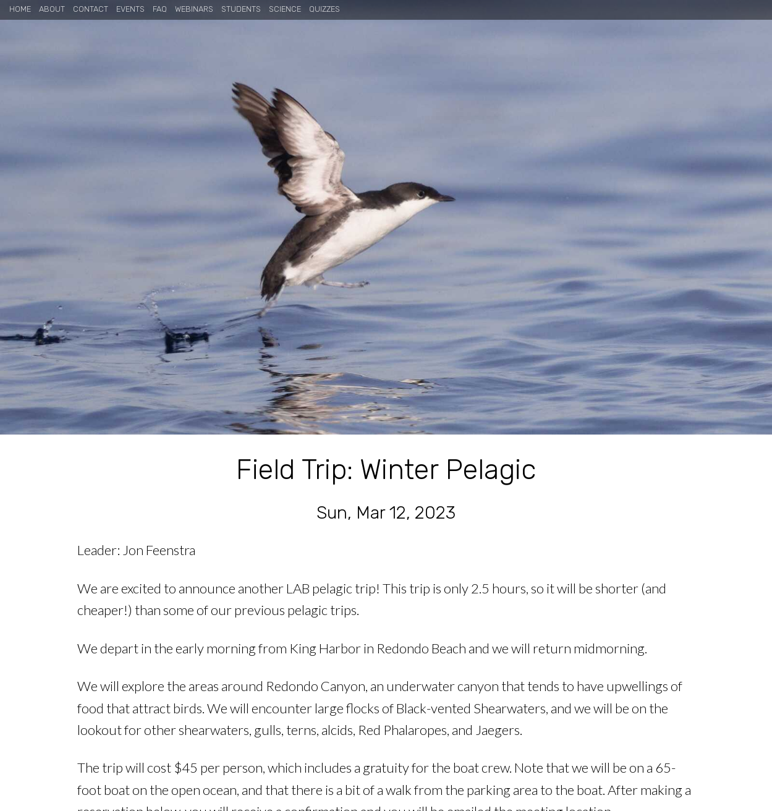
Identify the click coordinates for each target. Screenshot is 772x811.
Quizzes (324, 9)
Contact (90, 9)
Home (20, 9)
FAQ (160, 9)
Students (241, 9)
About (52, 9)
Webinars (194, 9)
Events (130, 9)
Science (285, 9)
